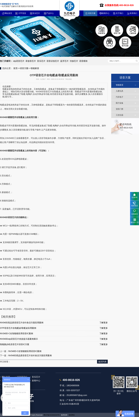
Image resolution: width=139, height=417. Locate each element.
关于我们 (119, 13)
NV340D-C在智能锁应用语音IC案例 (16, 333)
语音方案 (91, 13)
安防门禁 (119, 109)
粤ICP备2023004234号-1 (52, 415)
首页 (15, 68)
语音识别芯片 (53, 61)
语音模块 (83, 61)
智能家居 (35, 68)
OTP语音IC (22, 14)
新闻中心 (105, 13)
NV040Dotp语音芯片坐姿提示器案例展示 (19, 339)
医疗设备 (119, 103)
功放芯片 (74, 61)
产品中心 (50, 13)
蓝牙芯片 (64, 61)
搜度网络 (72, 415)
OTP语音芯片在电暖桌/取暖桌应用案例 (18, 328)
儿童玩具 (119, 91)
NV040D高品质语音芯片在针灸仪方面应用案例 (21, 322)
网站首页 (8, 13)
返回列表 (102, 361)
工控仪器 (119, 115)
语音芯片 (12, 117)
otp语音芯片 (18, 61)
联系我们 (133, 13)
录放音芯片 (30, 61)
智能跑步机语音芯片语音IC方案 (14, 344)
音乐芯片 (36, 13)
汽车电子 (119, 97)
